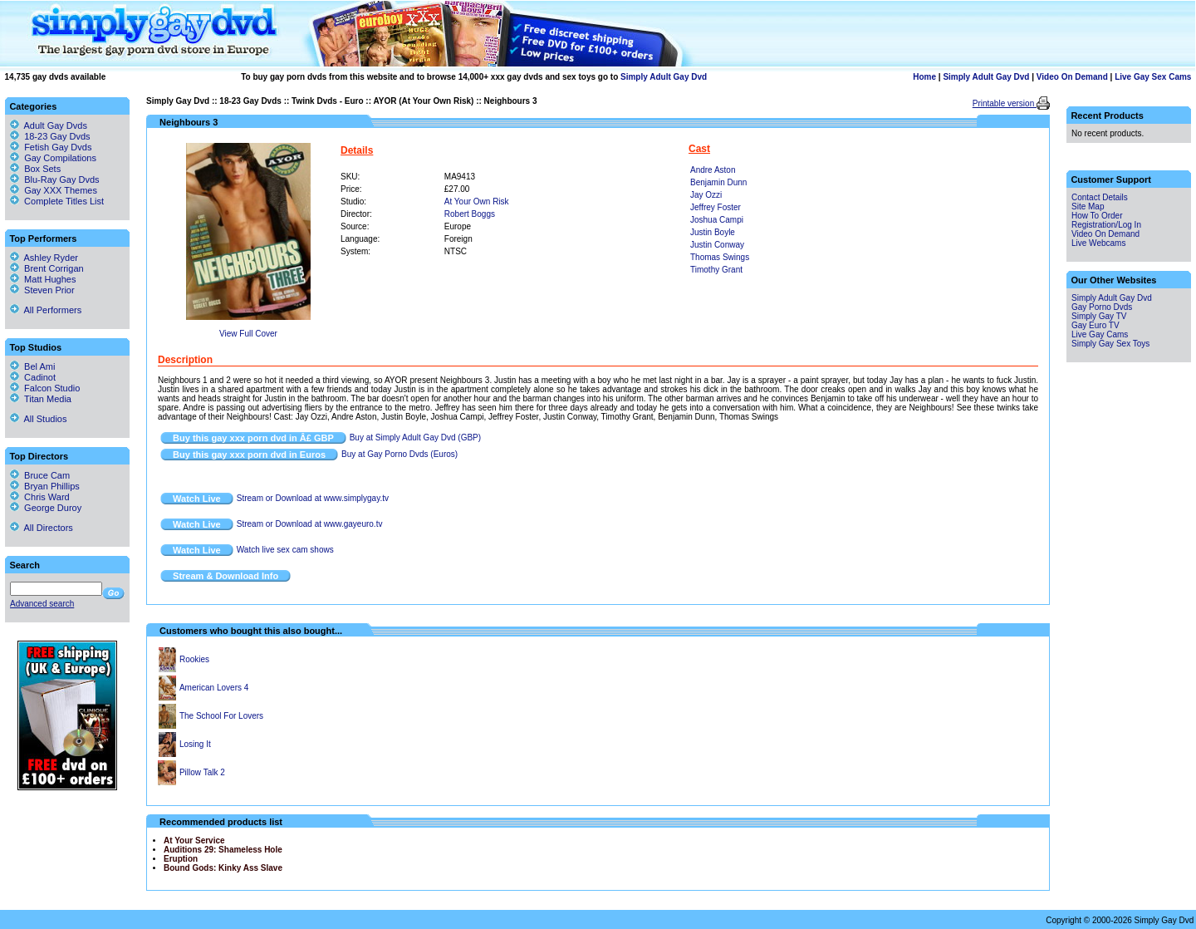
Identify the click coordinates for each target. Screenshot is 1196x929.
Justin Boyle (712, 232)
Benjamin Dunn (718, 182)
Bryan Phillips (45, 486)
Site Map (1087, 206)
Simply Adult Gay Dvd (663, 76)
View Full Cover (248, 333)
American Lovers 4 (213, 687)
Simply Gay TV (1099, 316)
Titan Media (40, 399)
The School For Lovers (221, 715)
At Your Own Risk (476, 201)
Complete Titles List (57, 201)
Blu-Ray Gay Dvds (61, 179)
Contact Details (1099, 197)
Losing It (195, 744)
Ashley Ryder (44, 258)
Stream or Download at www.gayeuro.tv (310, 523)
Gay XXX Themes (60, 190)
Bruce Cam (40, 475)
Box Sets (42, 169)
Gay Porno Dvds (1101, 307)
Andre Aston (712, 169)
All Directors (41, 528)
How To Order (1097, 215)
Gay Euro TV (1095, 325)
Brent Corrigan (47, 268)
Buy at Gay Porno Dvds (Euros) (399, 454)
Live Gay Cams (1099, 334)
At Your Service (194, 840)
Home (924, 76)
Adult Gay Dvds (55, 125)
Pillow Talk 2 (202, 772)
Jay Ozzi (706, 194)
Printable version (1005, 103)
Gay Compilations (60, 158)
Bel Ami (32, 366)
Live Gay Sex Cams (1153, 76)
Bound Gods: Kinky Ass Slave (223, 867)
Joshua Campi (716, 219)
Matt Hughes (43, 279)
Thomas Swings (719, 257)
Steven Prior (42, 290)
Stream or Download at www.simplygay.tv (313, 498)
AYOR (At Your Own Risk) (423, 101)
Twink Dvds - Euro (328, 101)
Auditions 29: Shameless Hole (223, 849)
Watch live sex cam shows (285, 549)
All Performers (45, 310)
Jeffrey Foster (715, 207)
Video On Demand (1072, 76)
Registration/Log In (1106, 224)
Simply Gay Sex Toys (1110, 343)
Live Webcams (1098, 243)
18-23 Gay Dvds (250, 101)
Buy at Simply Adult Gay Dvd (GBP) (415, 437)
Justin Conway (717, 244)
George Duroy (45, 508)
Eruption (181, 858)
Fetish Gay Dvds (57, 147)
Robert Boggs (469, 214)
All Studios (38, 419)
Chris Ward (40, 497)
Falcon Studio (45, 388)
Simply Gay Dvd (177, 101)
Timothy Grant (716, 269)
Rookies (194, 659)
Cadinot (33, 377)
